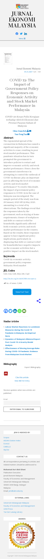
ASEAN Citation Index (12, 440)
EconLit (6, 443)
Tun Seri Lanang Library (13, 512)
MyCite (6, 449)
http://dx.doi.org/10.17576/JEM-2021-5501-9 (20, 279)
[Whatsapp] (19, 311)
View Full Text (22, 292)
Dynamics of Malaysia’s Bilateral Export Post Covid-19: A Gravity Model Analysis (22, 342)
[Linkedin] (15, 311)
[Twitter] (10, 311)
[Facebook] (6, 311)
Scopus (6, 437)
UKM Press (8, 509)
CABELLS (7, 446)
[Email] (24, 311)
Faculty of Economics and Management (19, 506)
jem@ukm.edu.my (16, 491)
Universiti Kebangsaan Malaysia (16, 503)
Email (6, 399)
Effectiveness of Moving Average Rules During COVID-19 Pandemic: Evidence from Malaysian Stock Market (22, 351)
